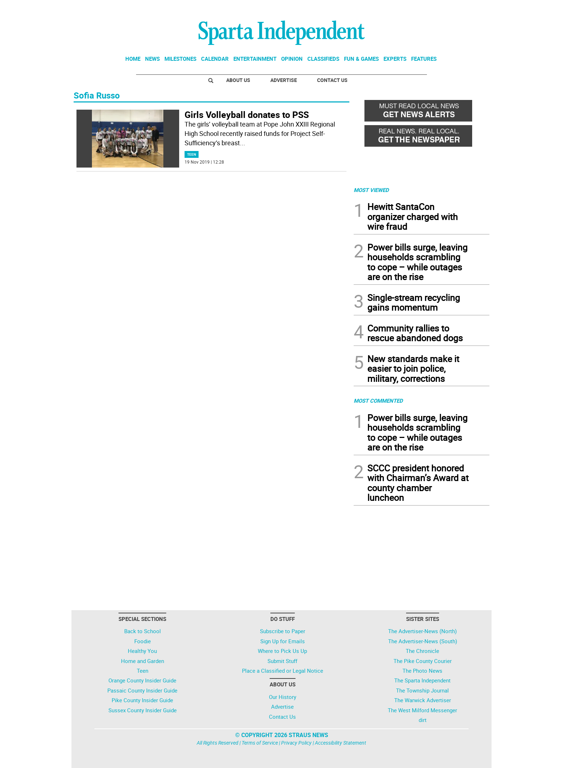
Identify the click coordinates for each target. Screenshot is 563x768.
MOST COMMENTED (378, 400)
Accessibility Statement (340, 742)
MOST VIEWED (371, 189)
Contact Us (332, 80)
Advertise (283, 80)
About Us (238, 80)
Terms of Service (260, 742)
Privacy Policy (296, 742)
